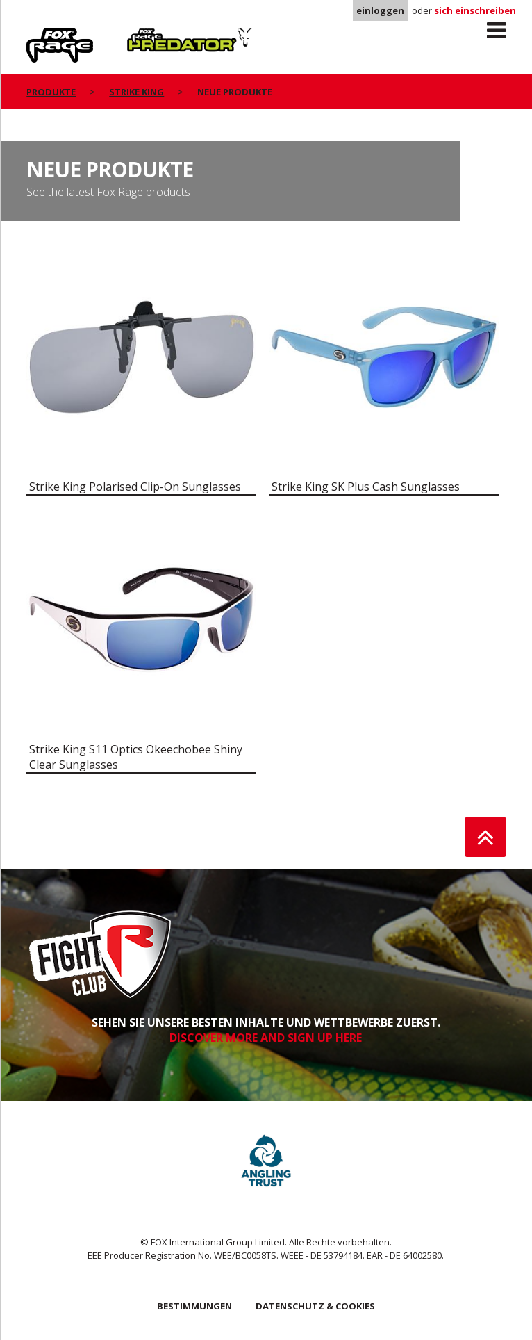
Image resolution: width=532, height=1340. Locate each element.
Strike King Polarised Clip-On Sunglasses (135, 486)
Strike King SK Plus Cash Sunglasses (366, 486)
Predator (150, 35)
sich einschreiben (475, 10)
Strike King (136, 91)
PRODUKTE (51, 91)
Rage (39, 35)
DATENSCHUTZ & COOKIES (315, 1306)
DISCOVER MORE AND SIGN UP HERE (265, 1037)
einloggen (380, 10)
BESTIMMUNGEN (194, 1306)
